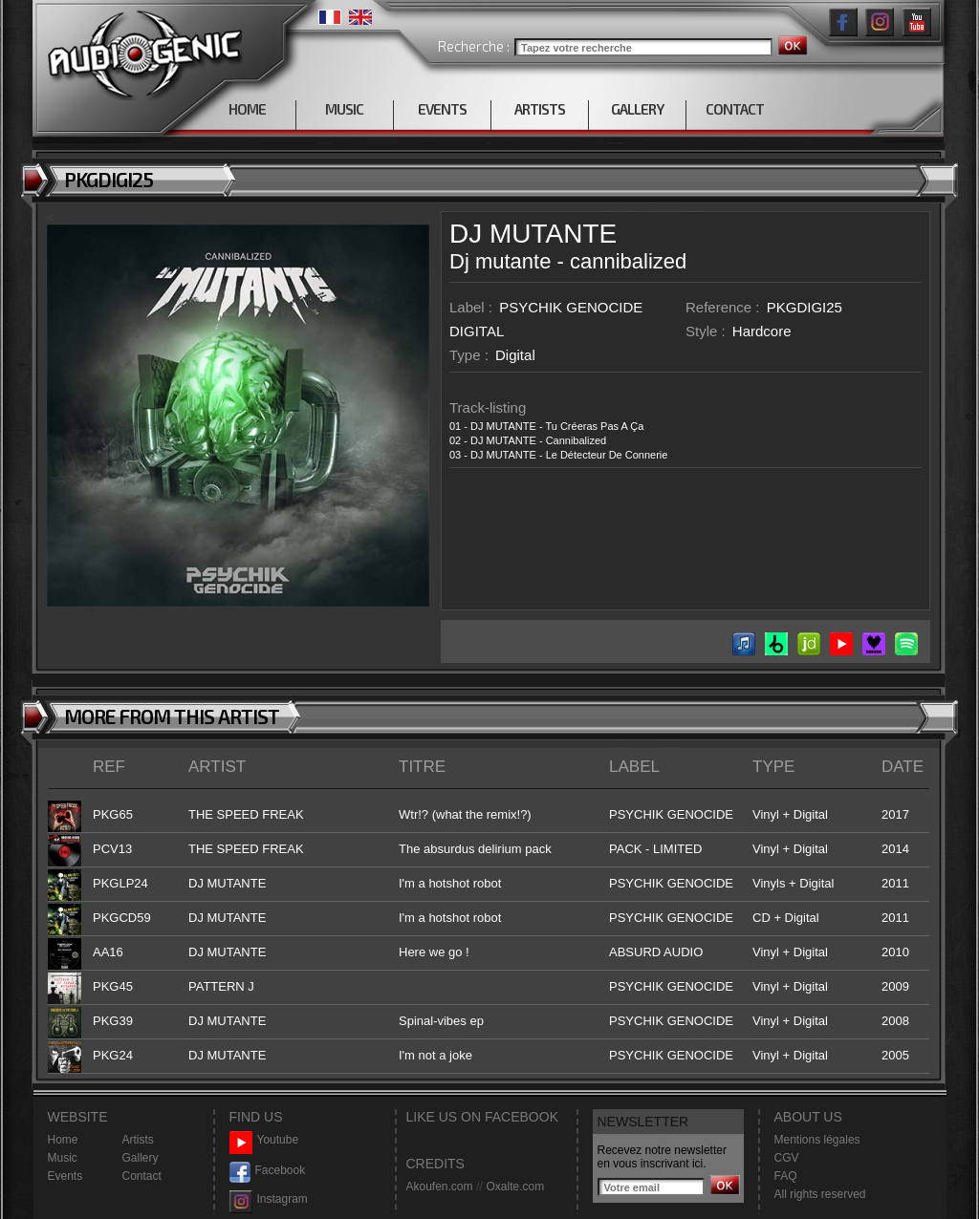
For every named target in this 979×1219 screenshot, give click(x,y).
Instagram (268, 1199)
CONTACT (735, 109)
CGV (786, 1158)
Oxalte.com (515, 1186)
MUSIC (344, 109)
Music (62, 1158)
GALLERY (637, 109)
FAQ (785, 1176)
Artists (138, 1139)
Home (63, 1139)
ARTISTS (539, 109)
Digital (515, 355)
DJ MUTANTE (533, 233)
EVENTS (442, 109)
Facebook (267, 1171)
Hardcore (762, 331)
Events (65, 1176)
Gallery (140, 1158)
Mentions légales (817, 1139)
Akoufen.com (439, 1186)
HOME (247, 109)
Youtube (264, 1140)
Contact (142, 1176)
